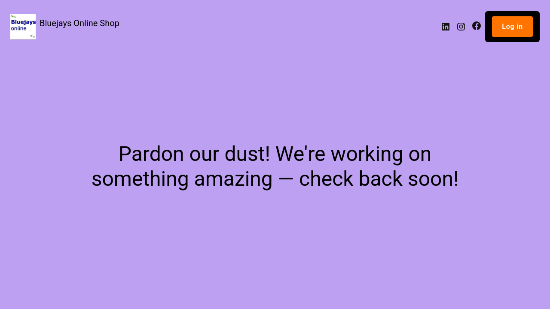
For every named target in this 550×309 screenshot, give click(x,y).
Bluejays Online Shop (79, 23)
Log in (512, 26)
